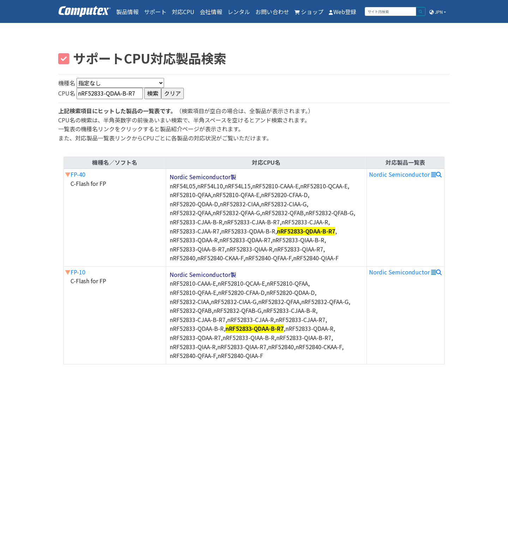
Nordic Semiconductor (405, 174)
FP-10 (78, 272)
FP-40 (78, 174)
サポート (155, 11)
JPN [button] (436, 11)
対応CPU (183, 11)
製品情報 (127, 11)
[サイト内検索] (390, 11)
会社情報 (211, 11)
